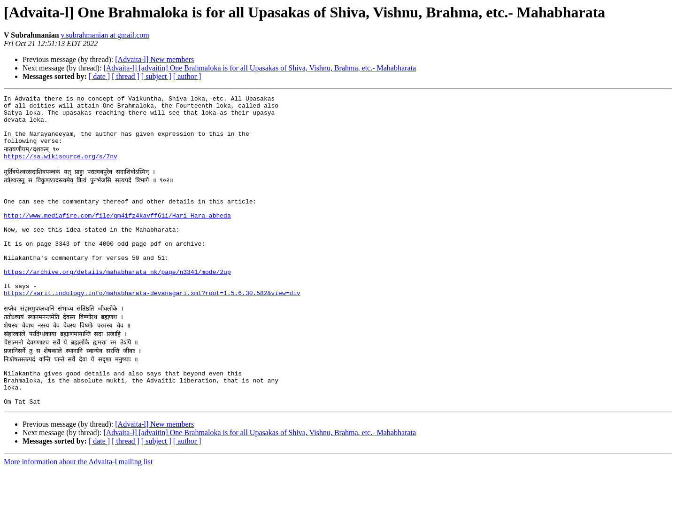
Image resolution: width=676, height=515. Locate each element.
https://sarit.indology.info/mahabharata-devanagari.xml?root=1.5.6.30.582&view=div (152, 328)
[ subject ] (156, 76)
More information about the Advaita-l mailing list (78, 507)
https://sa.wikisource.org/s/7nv (60, 167)
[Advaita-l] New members (154, 59)
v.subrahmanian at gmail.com (105, 35)
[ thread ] (125, 76)
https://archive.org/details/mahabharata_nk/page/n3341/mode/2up (117, 302)
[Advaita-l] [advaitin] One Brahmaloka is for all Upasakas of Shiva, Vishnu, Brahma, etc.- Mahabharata (259, 68)
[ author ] (187, 76)
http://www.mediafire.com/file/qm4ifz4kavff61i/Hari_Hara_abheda (117, 235)
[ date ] (99, 76)
